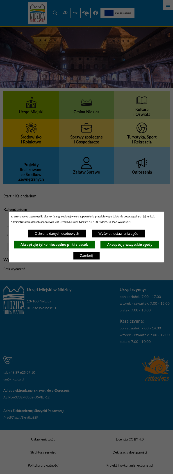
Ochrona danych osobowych (57, 233)
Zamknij (86, 255)
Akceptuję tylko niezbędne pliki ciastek (54, 244)
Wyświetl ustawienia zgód (118, 233)
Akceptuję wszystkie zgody (130, 244)
